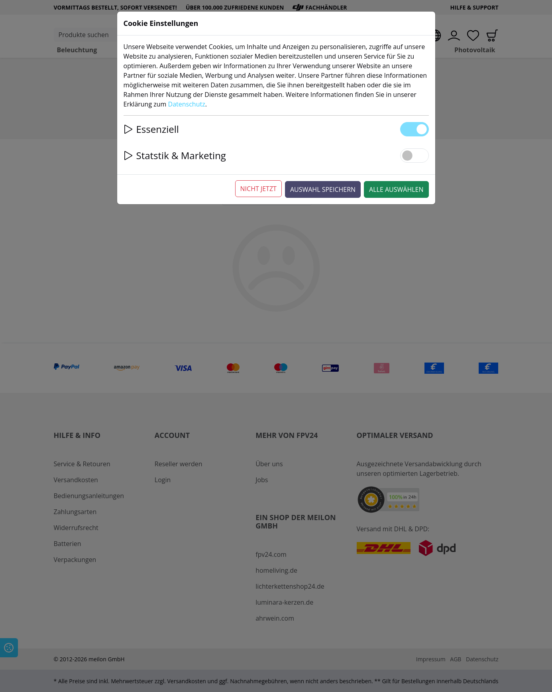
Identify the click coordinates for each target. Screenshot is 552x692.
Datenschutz (186, 104)
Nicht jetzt (258, 188)
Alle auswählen (396, 189)
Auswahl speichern (323, 189)
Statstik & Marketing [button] (175, 155)
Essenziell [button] (151, 129)
